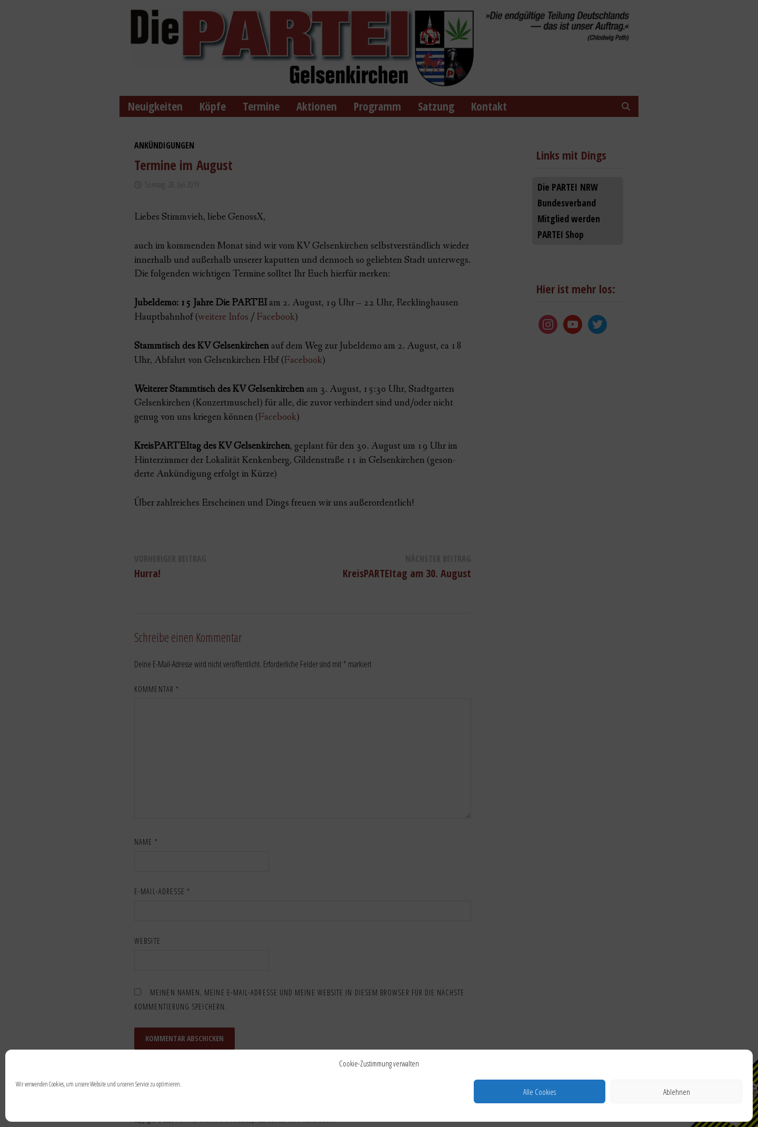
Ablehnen (676, 1091)
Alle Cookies (539, 1091)
